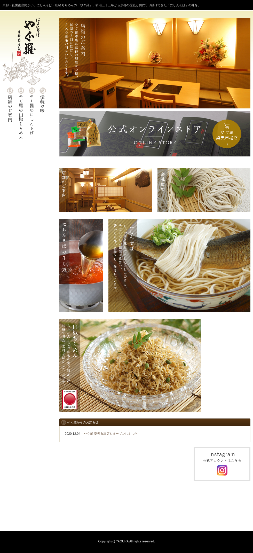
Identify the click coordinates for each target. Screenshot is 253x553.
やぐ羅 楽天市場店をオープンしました (110, 434)
